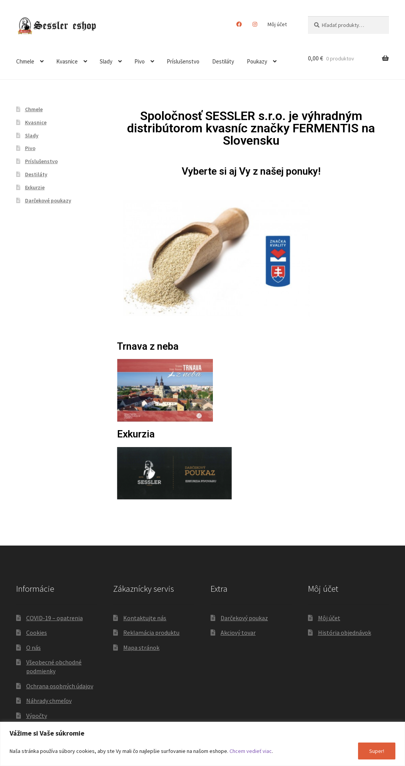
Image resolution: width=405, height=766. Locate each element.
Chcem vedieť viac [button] (250, 751)
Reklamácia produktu (151, 632)
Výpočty (36, 715)
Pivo (139, 61)
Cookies (36, 632)
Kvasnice (67, 61)
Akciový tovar (238, 632)
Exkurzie (35, 187)
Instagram (255, 24)
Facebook (239, 24)
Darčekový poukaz (244, 618)
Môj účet (277, 24)
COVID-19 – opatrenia (54, 618)
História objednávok (344, 632)
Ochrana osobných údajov (59, 686)
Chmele (25, 61)
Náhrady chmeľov (49, 700)
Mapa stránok (141, 647)
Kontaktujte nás (144, 618)
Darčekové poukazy (48, 200)
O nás (33, 647)
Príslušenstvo (183, 61)
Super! (376, 751)
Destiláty (223, 61)
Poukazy (257, 61)
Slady (106, 61)
